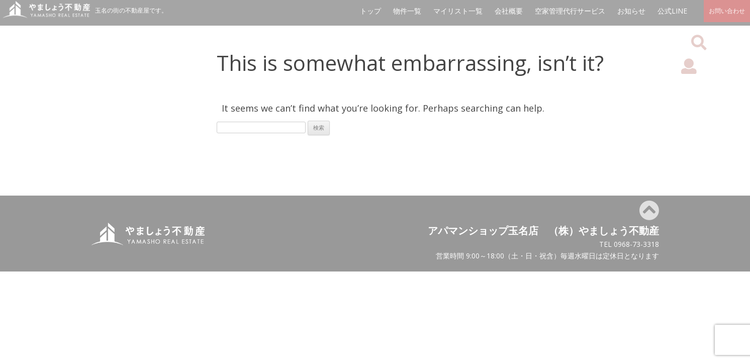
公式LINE (672, 11)
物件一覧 (407, 11)
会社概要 (509, 11)
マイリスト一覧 (458, 11)
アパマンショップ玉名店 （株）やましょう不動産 (543, 230)
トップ (370, 11)
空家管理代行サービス (570, 11)
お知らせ (631, 11)
